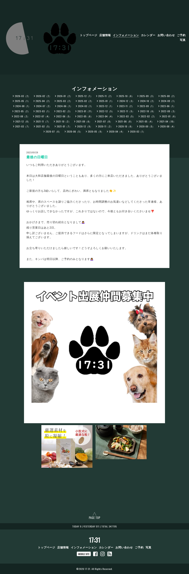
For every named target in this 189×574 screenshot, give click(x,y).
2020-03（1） (137, 131)
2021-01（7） (64, 126)
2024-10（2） (147, 101)
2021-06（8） (125, 121)
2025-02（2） (85, 101)
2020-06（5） (74, 131)
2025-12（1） (85, 96)
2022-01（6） (169, 116)
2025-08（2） (168, 96)
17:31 (94, 539)
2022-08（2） (22, 116)
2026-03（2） (22, 96)
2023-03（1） (43, 111)
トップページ (88, 35)
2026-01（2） (64, 96)
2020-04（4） (117, 131)
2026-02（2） (44, 96)
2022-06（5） (64, 116)
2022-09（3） (169, 111)
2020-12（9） (84, 126)
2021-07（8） (104, 121)
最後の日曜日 (37, 157)
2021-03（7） (22, 126)
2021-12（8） (22, 121)
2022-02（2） (148, 116)
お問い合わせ (166, 35)
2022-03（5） (127, 116)
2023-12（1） (106, 106)
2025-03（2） (64, 101)
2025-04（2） (43, 101)
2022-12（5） (106, 111)
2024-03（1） (85, 106)
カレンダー (148, 35)
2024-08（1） (23, 106)
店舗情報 (105, 35)
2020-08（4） (168, 126)
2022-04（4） (106, 116)
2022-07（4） (43, 116)
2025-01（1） (106, 101)
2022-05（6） (85, 116)
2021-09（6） (84, 121)
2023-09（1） (147, 106)
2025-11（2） (105, 96)
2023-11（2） (126, 106)
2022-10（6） (147, 111)
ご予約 (181, 35)
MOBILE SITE (83, 554)
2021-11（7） (43, 121)
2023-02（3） (64, 111)
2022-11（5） (127, 111)
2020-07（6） (53, 131)
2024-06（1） (65, 106)
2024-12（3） (127, 101)
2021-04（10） (167, 121)
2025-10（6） (126, 96)
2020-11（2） (105, 126)
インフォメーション (126, 35)
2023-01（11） (85, 111)
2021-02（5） (43, 126)
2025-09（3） (147, 96)
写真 (183, 40)
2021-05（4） (146, 121)
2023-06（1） (168, 106)
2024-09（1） (168, 101)
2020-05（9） (96, 131)
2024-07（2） (44, 106)
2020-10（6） (126, 126)
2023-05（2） (22, 111)
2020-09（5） (147, 126)
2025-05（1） (22, 101)
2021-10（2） (63, 121)
